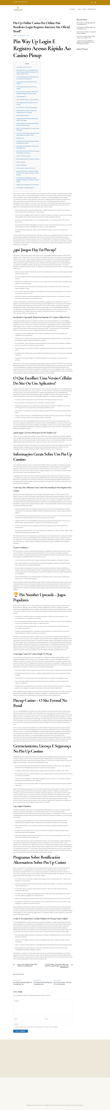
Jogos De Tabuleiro (21, 165)
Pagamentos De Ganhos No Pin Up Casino (27, 184)
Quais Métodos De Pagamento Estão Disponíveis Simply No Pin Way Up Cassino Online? (27, 179)
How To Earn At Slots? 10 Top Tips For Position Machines (62, 983)
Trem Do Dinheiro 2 (21, 96)
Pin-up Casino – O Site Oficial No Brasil (26, 107)
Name (16, 1019)
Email (47, 1019)
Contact (84, 9)
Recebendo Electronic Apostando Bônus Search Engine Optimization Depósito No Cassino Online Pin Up (27, 72)
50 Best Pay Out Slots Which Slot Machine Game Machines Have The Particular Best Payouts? (85, 42)
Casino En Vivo (20, 138)
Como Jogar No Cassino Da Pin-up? (25, 168)
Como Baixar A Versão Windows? (25, 187)
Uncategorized (21, 35)
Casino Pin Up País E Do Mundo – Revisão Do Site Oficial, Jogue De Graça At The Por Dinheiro (27, 173)
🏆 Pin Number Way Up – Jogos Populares (27, 99)
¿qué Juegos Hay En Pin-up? (23, 67)
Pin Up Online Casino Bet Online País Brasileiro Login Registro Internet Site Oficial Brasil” (41, 27)
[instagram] (95, 2)
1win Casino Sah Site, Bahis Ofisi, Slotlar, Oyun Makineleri (27, 965)
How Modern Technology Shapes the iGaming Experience (22, 983)
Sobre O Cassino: (20, 162)
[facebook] (91, 2)
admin (14, 35)
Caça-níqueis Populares (22, 115)
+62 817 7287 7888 (22, 1)
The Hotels (73, 9)
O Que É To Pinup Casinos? (23, 156)
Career (79, 9)
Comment (16, 1000)
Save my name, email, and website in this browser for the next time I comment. (37, 1027)
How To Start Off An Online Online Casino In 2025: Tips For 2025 (86, 37)
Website (16, 1024)
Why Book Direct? (92, 9)
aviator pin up (17, 268)
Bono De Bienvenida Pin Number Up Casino (27, 159)
